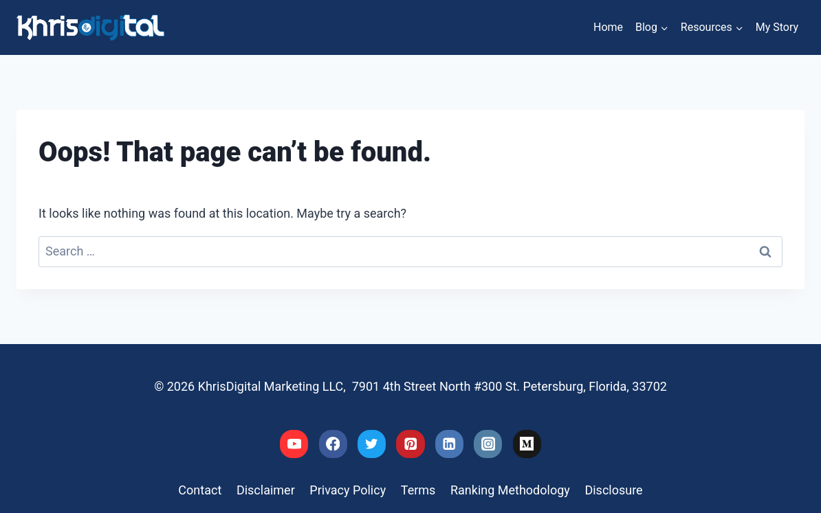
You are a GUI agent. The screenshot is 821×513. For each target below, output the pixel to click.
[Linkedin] (449, 444)
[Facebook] (333, 444)
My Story (777, 27)
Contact (199, 490)
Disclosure (613, 490)
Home (608, 27)
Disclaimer (266, 490)
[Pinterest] (410, 444)
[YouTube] (294, 444)
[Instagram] (488, 444)
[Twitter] (372, 444)
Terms (418, 490)
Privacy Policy (347, 490)
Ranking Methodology (510, 490)
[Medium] (527, 444)
